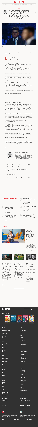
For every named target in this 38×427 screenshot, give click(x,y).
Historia (21, 374)
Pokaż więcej (19, 289)
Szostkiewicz (22, 340)
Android (5, 414)
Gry (3, 391)
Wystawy (4, 388)
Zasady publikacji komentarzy (25, 400)
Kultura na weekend (23, 351)
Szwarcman (22, 339)
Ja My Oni (4, 336)
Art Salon (4, 395)
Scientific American (5, 332)
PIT (3, 371)
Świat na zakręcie (23, 353)
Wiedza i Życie (4, 333)
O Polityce (4, 405)
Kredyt (3, 375)
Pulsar (21, 327)
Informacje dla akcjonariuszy (25, 405)
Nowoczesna (7, 73)
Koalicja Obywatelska (6, 343)
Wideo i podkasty (23, 348)
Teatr (3, 389)
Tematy (21, 386)
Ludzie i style (22, 371)
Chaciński (22, 341)
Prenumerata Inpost (19, 309)
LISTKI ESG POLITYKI (6, 377)
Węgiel (3, 372)
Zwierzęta (22, 381)
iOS (2, 414)
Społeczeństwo (23, 376)
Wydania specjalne (5, 329)
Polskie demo (22, 360)
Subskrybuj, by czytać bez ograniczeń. (14, 59)
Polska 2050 (4, 349)
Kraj (19, 8)
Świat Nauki (4, 334)
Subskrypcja (27, 309)
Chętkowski (22, 343)
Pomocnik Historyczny (6, 330)
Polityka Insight (16, 419)
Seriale (3, 386)
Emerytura (4, 374)
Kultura (3, 380)
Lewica (3, 346)
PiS (3, 344)
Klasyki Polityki (23, 380)
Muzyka (3, 383)
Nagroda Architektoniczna (7, 393)
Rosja (3, 363)
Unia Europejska (5, 358)
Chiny (3, 364)
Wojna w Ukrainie (5, 357)
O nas (21, 387)
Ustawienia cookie (23, 407)
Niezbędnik (4, 337)
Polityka (3, 327)
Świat (3, 355)
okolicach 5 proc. (24, 137)
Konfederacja (4, 350)
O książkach (22, 354)
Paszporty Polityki (5, 392)
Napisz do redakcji (5, 402)
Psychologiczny (23, 357)
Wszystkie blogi (23, 344)
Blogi (21, 335)
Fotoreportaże (22, 373)
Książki (3, 382)
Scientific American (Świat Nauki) (26, 329)
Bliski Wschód (4, 361)
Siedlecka (22, 337)
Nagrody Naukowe (23, 332)
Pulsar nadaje (22, 361)
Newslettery (22, 370)
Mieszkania (4, 369)
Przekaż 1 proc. (23, 377)
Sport (21, 378)
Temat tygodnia (23, 350)
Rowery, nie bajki (23, 358)
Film (3, 385)
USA (3, 360)
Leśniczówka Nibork (29, 419)
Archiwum (22, 383)
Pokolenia (22, 365)
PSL (3, 347)
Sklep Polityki (22, 388)
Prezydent (4, 351)
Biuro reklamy (4, 400)
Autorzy (21, 384)
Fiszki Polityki (22, 414)
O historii (22, 355)
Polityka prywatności (23, 402)
